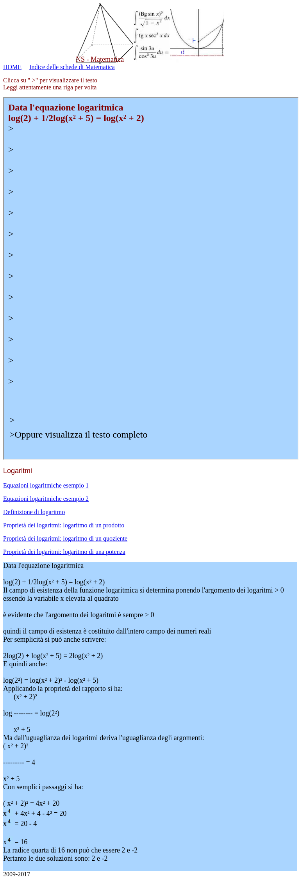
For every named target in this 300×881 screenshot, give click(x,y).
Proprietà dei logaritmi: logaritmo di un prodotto (63, 525)
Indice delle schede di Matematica (72, 67)
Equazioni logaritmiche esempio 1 (46, 485)
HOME (12, 67)
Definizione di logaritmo (34, 512)
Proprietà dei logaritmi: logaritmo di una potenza (64, 551)
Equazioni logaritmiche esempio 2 (46, 498)
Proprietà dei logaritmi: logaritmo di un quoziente (65, 538)
